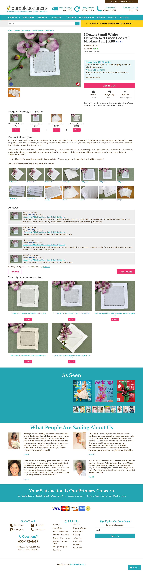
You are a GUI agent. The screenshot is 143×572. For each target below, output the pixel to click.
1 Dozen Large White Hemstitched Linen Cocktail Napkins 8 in (115, 314)
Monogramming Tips (60, 547)
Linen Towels (71, 17)
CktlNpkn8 (89, 175)
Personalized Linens (86, 17)
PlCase (89, 193)
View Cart (122, 1)
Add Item (16, 130)
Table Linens (42, 17)
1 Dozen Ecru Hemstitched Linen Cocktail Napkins (28, 356)
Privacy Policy (78, 531)
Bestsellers (76, 544)
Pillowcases (101, 17)
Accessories (112, 17)
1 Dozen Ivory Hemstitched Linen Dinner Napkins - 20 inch (71, 357)
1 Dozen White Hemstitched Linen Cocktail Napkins (71, 313)
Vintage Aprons (56, 17)
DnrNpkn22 (17, 175)
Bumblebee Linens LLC (78, 564)
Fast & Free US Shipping (99, 62)
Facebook (17, 525)
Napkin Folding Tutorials (61, 538)
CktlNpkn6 (107, 175)
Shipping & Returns (79, 528)
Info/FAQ (76, 535)
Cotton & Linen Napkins (22, 31)
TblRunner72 (17, 193)
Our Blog (56, 525)
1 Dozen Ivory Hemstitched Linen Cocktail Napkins (28, 313)
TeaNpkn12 (71, 175)
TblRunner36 (35, 193)
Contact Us (38, 529)
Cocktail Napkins (37, 31)
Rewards (134, 567)
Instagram (17, 529)
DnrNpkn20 (35, 175)
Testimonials (77, 538)
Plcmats (53, 193)
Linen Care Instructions (61, 535)
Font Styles (57, 550)
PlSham (107, 193)
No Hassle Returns (95, 70)
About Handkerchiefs (60, 531)
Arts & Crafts (57, 528)
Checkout (129, 1)
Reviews (15, 271)
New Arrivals (77, 548)
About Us (76, 525)
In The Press (77, 541)
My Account (114, 1)
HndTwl (71, 193)
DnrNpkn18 (53, 175)
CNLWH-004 (49, 31)
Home (10, 31)
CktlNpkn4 (125, 175)
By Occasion (124, 17)
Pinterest (37, 525)
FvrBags (125, 193)
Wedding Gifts (28, 17)
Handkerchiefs (14, 17)
